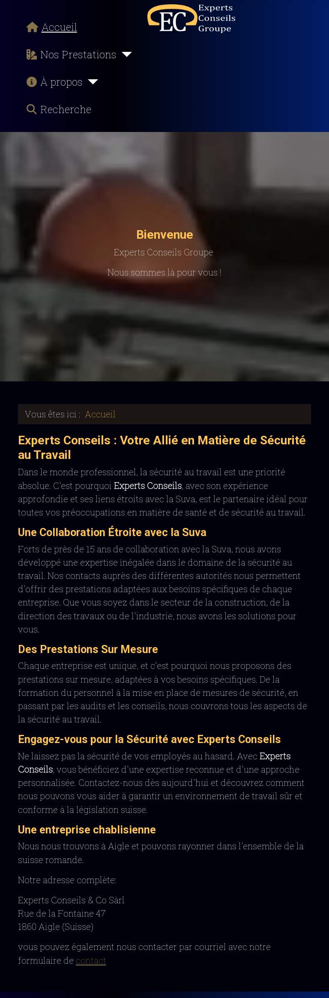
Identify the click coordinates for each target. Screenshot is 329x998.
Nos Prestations (70, 54)
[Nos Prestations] (124, 54)
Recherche (57, 109)
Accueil (50, 27)
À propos (53, 81)
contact (91, 960)
